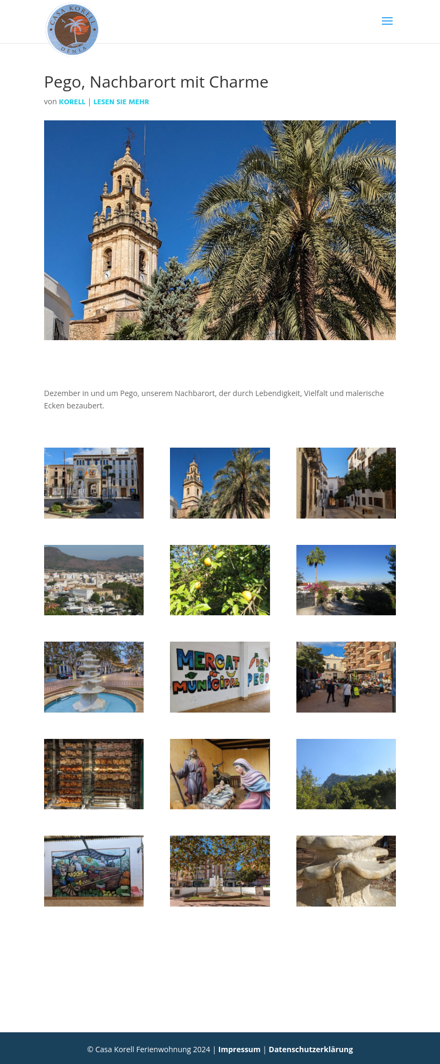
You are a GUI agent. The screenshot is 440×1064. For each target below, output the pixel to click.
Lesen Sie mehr (121, 102)
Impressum (239, 1049)
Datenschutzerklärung (311, 1049)
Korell (72, 102)
